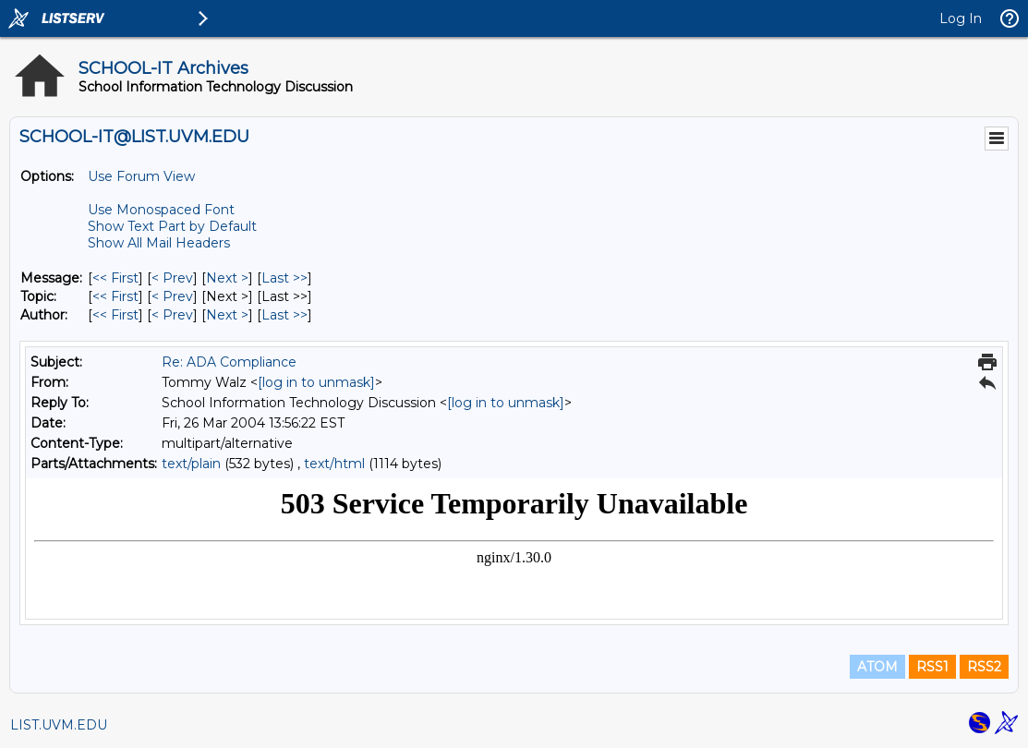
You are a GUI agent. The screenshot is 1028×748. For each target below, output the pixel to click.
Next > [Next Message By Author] (227, 315)
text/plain (191, 463)
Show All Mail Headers (159, 243)
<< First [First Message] (115, 278)
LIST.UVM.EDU (58, 725)
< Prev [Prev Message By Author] (172, 315)
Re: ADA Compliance (229, 362)
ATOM (877, 666)
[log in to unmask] (316, 382)
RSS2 (984, 666)
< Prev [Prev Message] (172, 278)
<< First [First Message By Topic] (115, 296)
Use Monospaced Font (161, 209)
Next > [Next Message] (227, 278)
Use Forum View (141, 176)
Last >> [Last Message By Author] (284, 315)
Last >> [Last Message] (284, 278)
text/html (334, 463)
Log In (960, 18)
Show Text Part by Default (172, 226)
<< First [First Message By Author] (115, 315)
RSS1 (932, 666)
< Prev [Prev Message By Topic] (172, 296)
